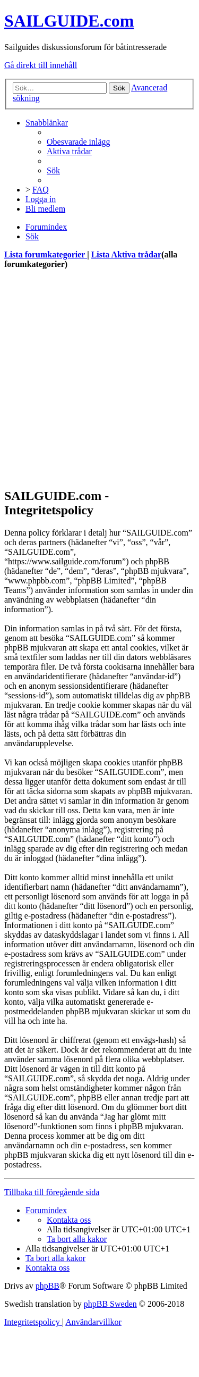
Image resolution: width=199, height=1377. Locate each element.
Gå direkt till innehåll (40, 65)
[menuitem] (78, 141)
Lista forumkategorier (45, 254)
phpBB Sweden (110, 1303)
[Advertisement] (99, 378)
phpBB (47, 1285)
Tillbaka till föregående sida (51, 1192)
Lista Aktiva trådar (126, 254)
